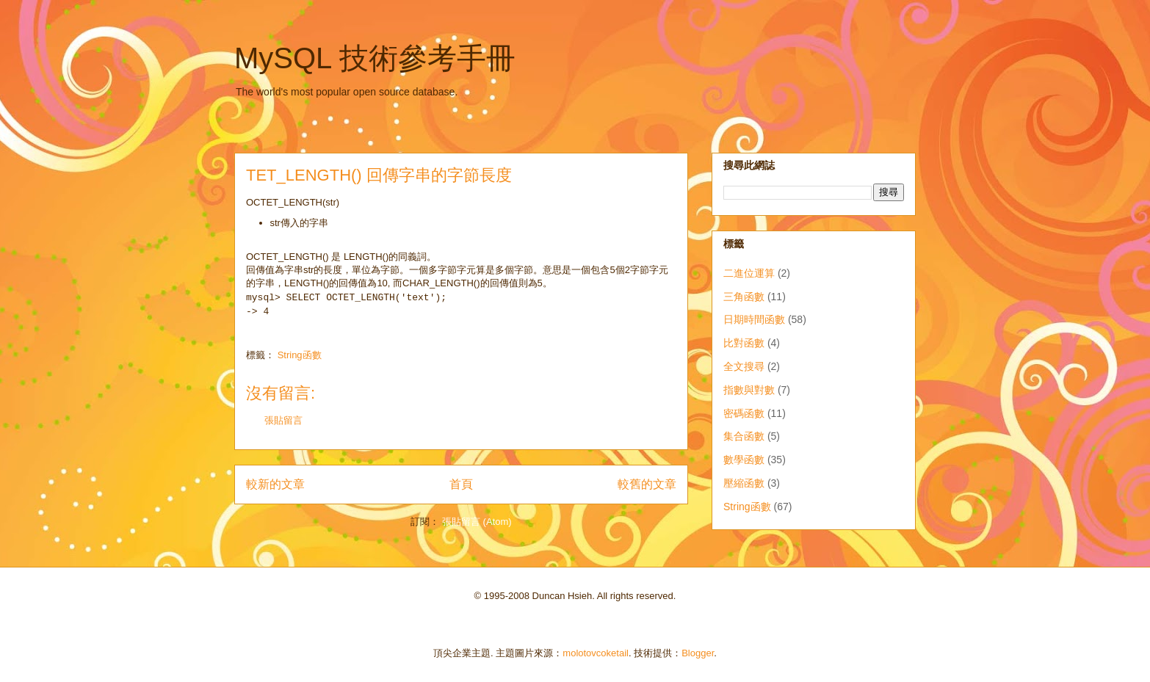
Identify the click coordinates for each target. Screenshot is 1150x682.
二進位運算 (749, 273)
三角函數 (743, 296)
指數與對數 (749, 390)
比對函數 (743, 343)
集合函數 (743, 436)
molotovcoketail (596, 653)
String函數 (300, 354)
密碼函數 (743, 413)
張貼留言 (283, 420)
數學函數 (743, 459)
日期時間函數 (754, 319)
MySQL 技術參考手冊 (375, 58)
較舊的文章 (647, 484)
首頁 (461, 484)
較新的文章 (275, 484)
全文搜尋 (743, 366)
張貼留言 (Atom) (477, 521)
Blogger (697, 653)
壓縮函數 (743, 483)
